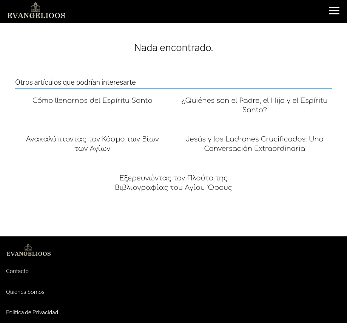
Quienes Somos (25, 292)
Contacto (17, 271)
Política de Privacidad (32, 312)
